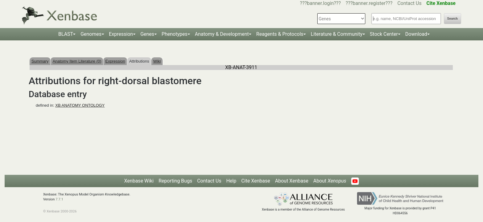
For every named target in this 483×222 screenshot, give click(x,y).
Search (452, 19)
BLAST (65, 34)
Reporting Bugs (175, 181)
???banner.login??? (320, 3)
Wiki (157, 61)
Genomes (90, 34)
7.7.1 (59, 199)
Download (416, 34)
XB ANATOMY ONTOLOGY (80, 105)
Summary (40, 61)
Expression (121, 34)
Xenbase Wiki (139, 181)
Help (231, 181)
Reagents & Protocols (279, 34)
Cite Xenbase (255, 181)
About (329, 181)
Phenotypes (175, 34)
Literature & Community (337, 34)
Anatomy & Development (222, 34)
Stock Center (384, 34)
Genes (147, 34)
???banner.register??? (369, 3)
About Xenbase (291, 181)
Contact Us (409, 3)
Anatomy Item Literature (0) (77, 61)
